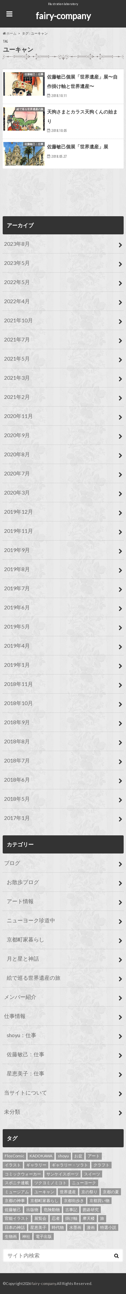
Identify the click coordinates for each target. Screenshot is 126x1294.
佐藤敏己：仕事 (25, 1054)
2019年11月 (18, 530)
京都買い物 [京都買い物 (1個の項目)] (99, 1200)
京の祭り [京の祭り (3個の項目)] (89, 1191)
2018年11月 (18, 684)
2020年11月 (18, 416)
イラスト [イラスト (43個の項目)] (13, 1164)
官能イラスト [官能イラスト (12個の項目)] (17, 1218)
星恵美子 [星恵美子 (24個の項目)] (38, 1227)
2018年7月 (17, 760)
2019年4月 (17, 645)
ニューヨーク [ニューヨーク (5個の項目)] (84, 1182)
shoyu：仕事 (21, 1035)
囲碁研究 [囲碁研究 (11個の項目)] (91, 1209)
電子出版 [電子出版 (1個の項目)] (44, 1236)
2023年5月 (17, 263)
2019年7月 (17, 588)
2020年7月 (17, 473)
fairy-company (63, 15)
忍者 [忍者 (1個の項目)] (56, 1218)
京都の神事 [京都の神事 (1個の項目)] (15, 1200)
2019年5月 (17, 626)
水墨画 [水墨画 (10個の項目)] (75, 1227)
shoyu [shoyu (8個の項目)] (63, 1155)
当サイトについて (25, 1092)
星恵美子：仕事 (25, 1073)
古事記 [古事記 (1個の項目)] (71, 1209)
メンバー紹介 (20, 996)
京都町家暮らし (25, 939)
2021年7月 (17, 339)
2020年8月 (17, 454)
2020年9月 (17, 435)
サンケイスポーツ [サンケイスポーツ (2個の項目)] (62, 1173)
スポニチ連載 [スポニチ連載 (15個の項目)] (17, 1182)
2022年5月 (17, 282)
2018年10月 (18, 703)
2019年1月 (17, 664)
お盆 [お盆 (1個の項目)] (78, 1155)
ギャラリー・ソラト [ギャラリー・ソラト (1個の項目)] (70, 1164)
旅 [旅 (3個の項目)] (102, 1218)
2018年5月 (17, 798)
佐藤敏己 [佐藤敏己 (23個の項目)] (13, 1209)
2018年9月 (17, 722)
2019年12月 (18, 511)
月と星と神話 (23, 958)
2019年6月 (17, 607)
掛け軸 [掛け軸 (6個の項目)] (71, 1218)
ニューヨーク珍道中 (31, 920)
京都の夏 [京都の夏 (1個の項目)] (111, 1191)
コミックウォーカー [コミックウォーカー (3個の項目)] (23, 1173)
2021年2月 (17, 397)
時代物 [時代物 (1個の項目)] (58, 1227)
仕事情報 (15, 1016)
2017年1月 (17, 818)
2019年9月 (17, 550)
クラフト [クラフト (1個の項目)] (101, 1164)
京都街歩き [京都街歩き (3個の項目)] (74, 1200)
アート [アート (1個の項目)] (94, 1155)
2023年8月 (17, 243)
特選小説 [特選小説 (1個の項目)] (108, 1227)
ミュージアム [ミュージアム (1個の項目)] (17, 1191)
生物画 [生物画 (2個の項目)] (11, 1236)
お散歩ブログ (23, 882)
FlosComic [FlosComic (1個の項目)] (14, 1155)
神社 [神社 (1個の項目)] (26, 1236)
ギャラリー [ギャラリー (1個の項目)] (36, 1164)
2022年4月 (17, 301)
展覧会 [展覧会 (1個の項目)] (40, 1218)
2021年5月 (17, 358)
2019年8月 (17, 569)
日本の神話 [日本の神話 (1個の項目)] (15, 1227)
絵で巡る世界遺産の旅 (33, 977)
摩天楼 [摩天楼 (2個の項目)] (89, 1218)
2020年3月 (17, 492)
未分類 (12, 1111)
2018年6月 (17, 779)
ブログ (12, 863)
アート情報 (20, 901)
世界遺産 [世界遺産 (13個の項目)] (68, 1191)
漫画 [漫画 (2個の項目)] (91, 1227)
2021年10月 (18, 320)
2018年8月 (17, 741)
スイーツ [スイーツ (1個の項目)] (92, 1173)
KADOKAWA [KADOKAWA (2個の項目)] (41, 1155)
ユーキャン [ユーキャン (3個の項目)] (44, 1191)
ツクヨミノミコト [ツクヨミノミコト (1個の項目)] (50, 1182)
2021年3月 (17, 377)
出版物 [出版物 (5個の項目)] (32, 1209)
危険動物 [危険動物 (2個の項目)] (52, 1209)
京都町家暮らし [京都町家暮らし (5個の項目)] (44, 1200)
